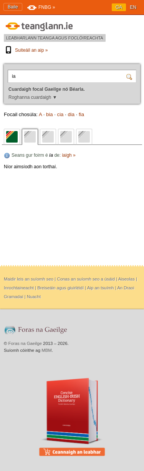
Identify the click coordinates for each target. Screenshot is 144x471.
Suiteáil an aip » (26, 50)
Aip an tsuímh (100, 288)
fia (81, 114)
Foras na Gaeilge (25, 343)
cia (60, 114)
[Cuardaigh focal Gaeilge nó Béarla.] (68, 76)
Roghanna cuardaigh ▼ (32, 97)
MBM (46, 350)
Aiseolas (126, 279)
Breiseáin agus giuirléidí (60, 288)
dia (71, 114)
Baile (13, 7)
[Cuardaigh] (130, 76)
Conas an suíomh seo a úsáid (86, 279)
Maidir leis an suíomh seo (28, 279)
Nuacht (34, 296)
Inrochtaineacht (19, 288)
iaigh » (68, 155)
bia (49, 114)
